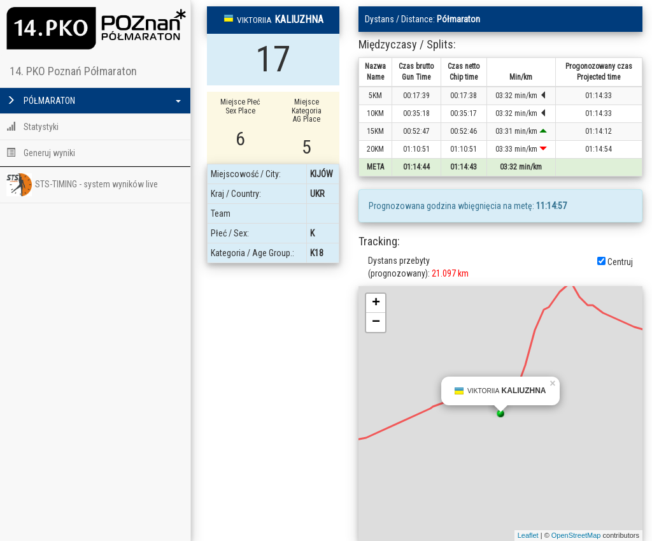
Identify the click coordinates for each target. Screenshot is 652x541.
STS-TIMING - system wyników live (82, 184)
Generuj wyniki (40, 153)
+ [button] (376, 303)
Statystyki (32, 127)
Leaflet (528, 535)
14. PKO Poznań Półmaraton (73, 71)
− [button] (376, 322)
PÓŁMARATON (93, 101)
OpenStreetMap (576, 535)
